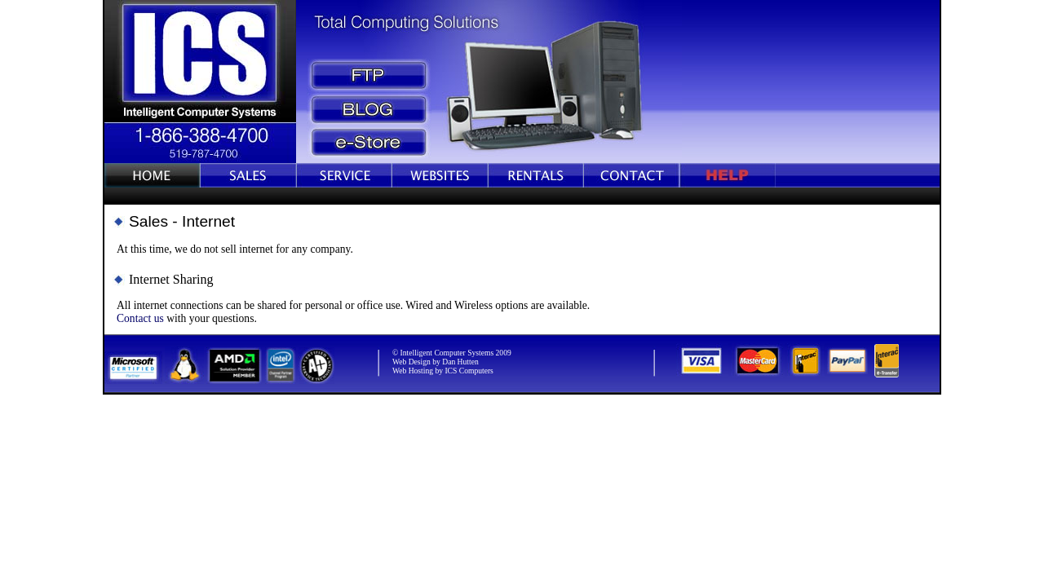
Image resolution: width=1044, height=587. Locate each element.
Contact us (140, 318)
